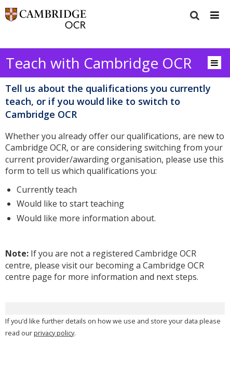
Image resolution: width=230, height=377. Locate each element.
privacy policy (54, 333)
